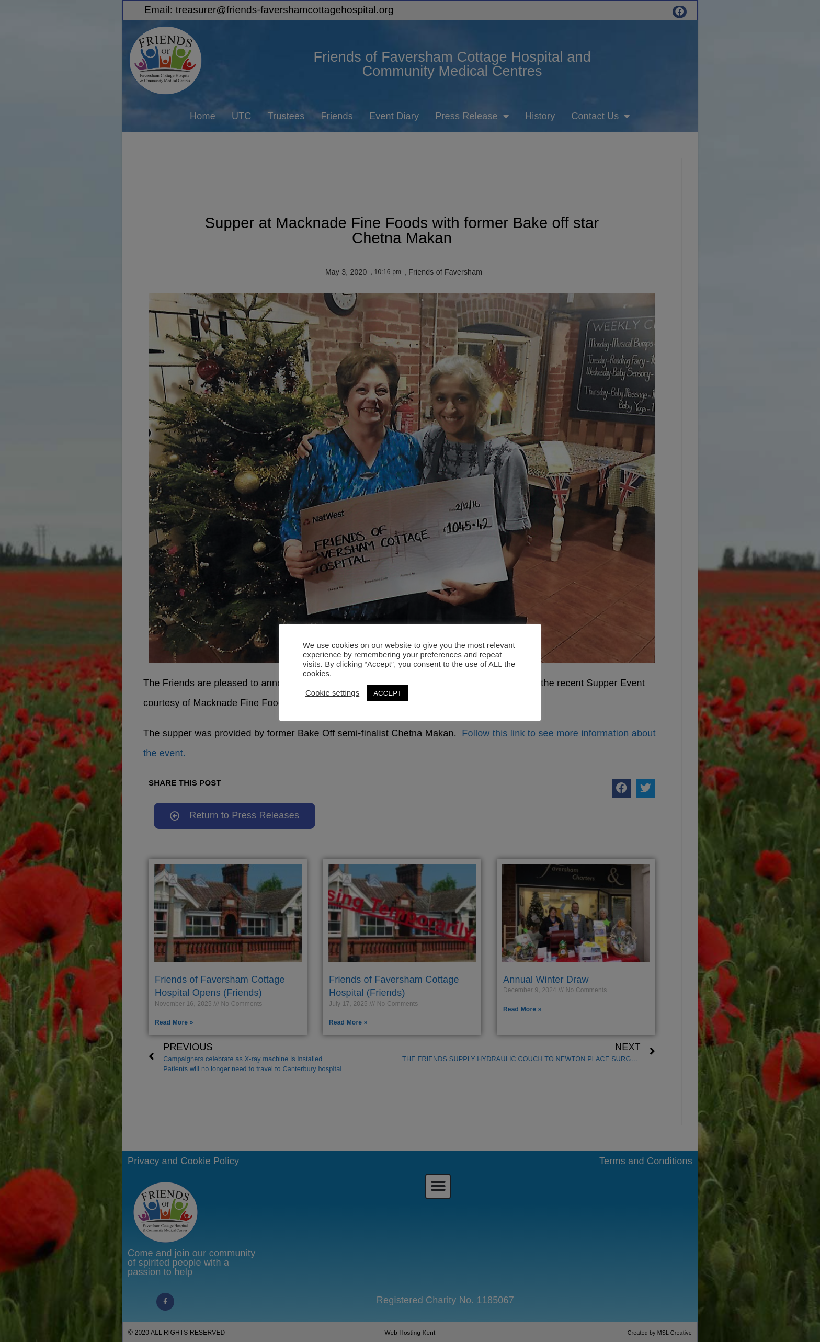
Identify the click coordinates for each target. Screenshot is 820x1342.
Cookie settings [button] (332, 693)
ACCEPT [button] (387, 693)
